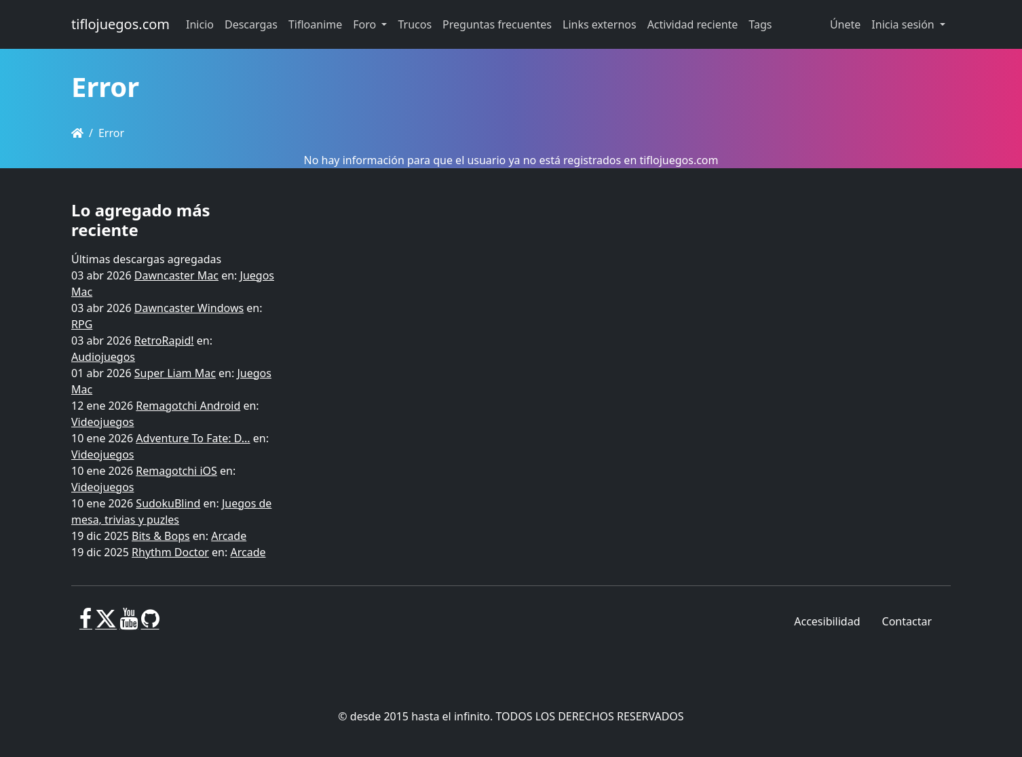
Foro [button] (366, 24)
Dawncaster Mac (176, 275)
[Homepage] (77, 132)
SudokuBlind (168, 503)
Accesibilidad (827, 621)
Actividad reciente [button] (692, 24)
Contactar (907, 621)
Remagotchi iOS (176, 470)
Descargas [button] (251, 24)
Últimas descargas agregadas (146, 259)
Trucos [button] (415, 24)
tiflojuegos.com (120, 24)
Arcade (228, 535)
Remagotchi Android (188, 405)
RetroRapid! (164, 340)
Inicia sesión (904, 24)
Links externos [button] (600, 24)
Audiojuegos (103, 356)
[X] (106, 624)
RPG (81, 324)
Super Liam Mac (175, 373)
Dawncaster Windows (189, 307)
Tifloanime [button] (315, 24)
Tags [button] (760, 24)
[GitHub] (150, 624)
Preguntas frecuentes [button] (497, 24)
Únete (845, 24)
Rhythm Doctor (170, 552)
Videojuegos (102, 421)
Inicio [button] (200, 24)
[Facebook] (85, 624)
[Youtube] (128, 624)
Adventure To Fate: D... (193, 438)
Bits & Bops (161, 535)
